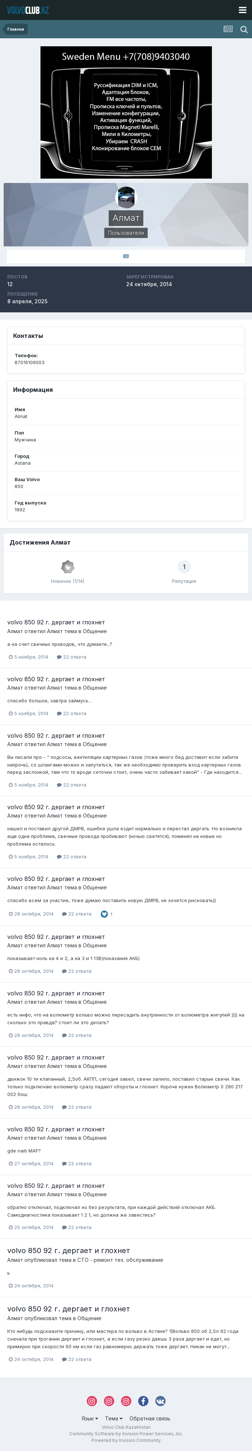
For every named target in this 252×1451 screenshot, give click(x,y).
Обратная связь (149, 1418)
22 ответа (71, 657)
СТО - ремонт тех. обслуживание (120, 1260)
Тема (114, 1418)
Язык (90, 1418)
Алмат (15, 631)
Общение (95, 631)
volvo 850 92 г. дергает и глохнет (56, 622)
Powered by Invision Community (126, 1440)
